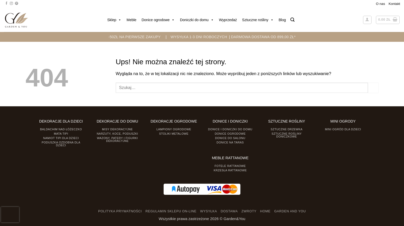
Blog (282, 20)
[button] (292, 20)
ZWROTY (248, 211)
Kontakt (394, 4)
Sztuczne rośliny (258, 20)
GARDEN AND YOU (290, 211)
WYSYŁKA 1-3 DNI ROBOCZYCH (199, 37)
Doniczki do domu (197, 20)
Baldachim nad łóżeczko (61, 129)
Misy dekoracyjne (117, 129)
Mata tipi (61, 133)
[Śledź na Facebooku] (6, 3)
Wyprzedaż (228, 20)
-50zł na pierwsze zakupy (134, 37)
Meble (131, 20)
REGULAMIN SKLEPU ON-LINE (171, 211)
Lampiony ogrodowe (173, 129)
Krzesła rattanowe (230, 170)
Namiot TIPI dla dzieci (61, 138)
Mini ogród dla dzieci (343, 129)
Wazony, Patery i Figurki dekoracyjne (117, 139)
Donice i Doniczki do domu (230, 129)
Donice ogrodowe (158, 20)
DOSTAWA (229, 211)
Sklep (114, 20)
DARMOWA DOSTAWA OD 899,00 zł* (263, 37)
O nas (380, 4)
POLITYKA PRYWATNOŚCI (120, 211)
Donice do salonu (230, 138)
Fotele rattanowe (230, 165)
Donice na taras (230, 142)
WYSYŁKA (208, 211)
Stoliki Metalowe (173, 133)
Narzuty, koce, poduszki (117, 133)
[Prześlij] (373, 88)
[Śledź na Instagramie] (11, 3)
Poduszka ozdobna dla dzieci (61, 144)
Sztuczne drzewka (287, 129)
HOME (265, 211)
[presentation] (10, 214)
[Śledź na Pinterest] (16, 3)
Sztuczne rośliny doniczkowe (287, 135)
